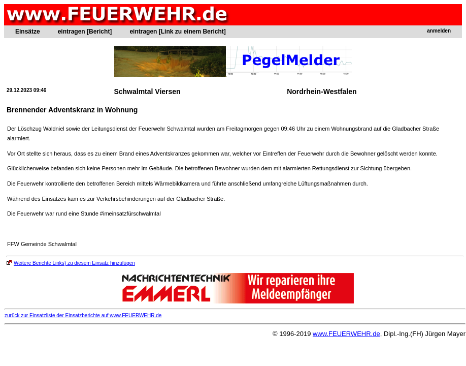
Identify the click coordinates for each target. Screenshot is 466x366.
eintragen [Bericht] (85, 31)
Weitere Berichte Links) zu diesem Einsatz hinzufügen (71, 263)
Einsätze (27, 31)
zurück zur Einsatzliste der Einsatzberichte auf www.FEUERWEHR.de (83, 315)
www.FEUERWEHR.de (346, 334)
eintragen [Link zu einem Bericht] (177, 31)
